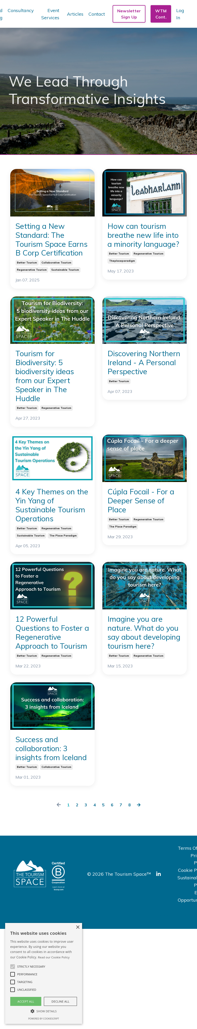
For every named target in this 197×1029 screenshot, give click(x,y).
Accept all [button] (25, 1001)
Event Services (50, 14)
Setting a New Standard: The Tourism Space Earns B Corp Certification (47, 249)
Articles (75, 14)
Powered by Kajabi (171, 1015)
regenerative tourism (32, 289)
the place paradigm (63, 587)
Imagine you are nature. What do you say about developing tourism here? (143, 694)
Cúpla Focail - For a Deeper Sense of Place (139, 536)
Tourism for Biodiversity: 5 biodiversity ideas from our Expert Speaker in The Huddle (48, 402)
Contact (96, 14)
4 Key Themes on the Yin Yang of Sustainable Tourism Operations (52, 547)
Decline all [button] (61, 1001)
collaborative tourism (56, 282)
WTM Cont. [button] (160, 14)
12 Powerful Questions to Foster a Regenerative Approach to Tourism (44, 700)
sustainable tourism (65, 289)
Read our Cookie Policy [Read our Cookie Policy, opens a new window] (54, 957)
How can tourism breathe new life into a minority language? (144, 244)
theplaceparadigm (122, 278)
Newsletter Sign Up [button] (129, 14)
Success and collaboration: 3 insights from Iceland (48, 840)
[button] (12, 966)
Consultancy (20, 10)
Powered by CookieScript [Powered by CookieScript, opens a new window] (43, 1018)
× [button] (78, 927)
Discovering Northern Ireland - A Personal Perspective (143, 391)
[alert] (43, 973)
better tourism (27, 282)
